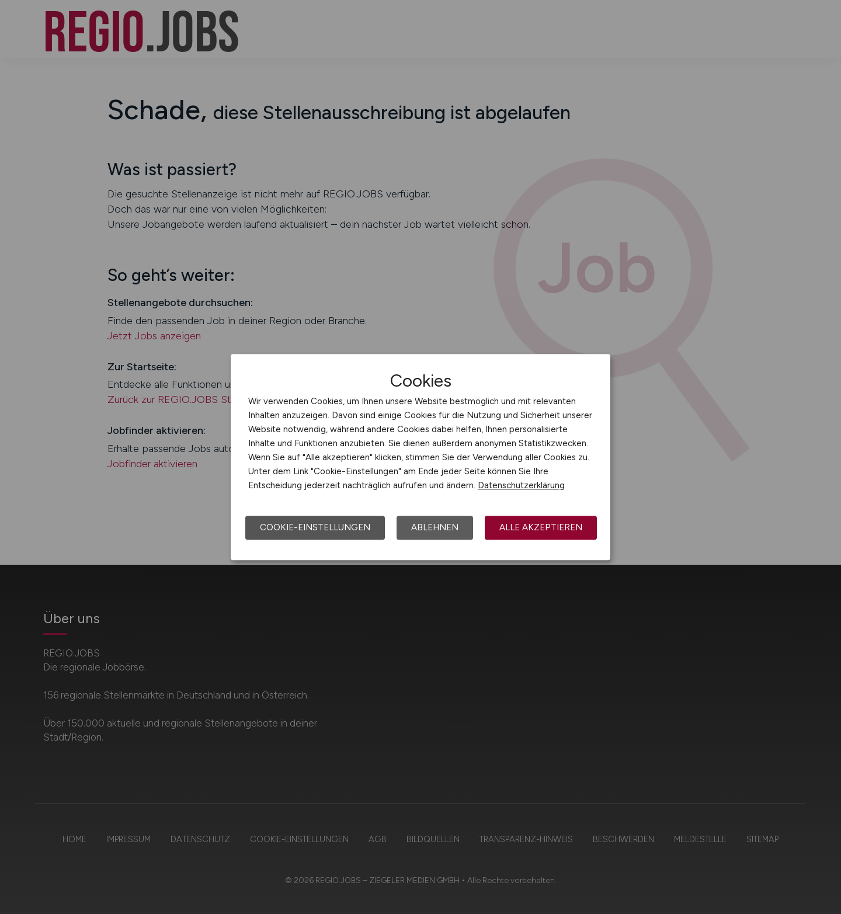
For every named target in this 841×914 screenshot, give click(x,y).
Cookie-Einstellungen (315, 527)
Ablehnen (434, 527)
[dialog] (420, 457)
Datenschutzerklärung (521, 485)
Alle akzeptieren (540, 527)
